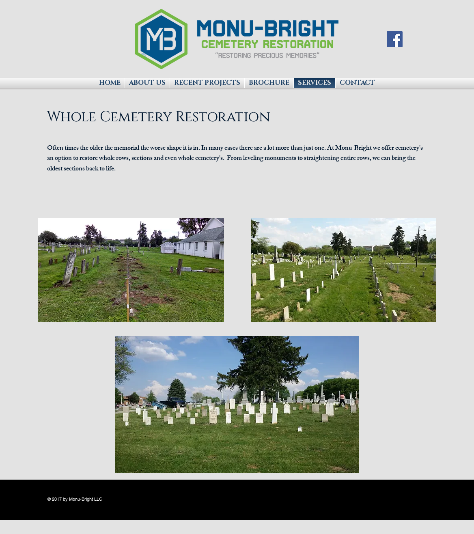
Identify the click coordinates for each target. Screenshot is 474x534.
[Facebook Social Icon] (395, 39)
